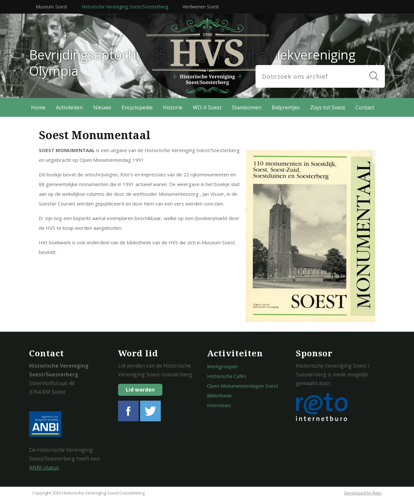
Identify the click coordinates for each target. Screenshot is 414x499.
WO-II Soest (207, 107)
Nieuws (102, 107)
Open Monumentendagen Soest (242, 386)
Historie (172, 107)
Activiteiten (69, 107)
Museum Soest (51, 7)
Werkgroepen (222, 366)
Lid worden (140, 389)
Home (38, 107)
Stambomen (246, 107)
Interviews (219, 405)
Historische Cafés (226, 376)
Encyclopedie (137, 107)
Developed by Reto (363, 493)
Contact (364, 107)
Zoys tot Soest (327, 107)
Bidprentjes (286, 107)
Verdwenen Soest (200, 7)
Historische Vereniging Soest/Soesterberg (125, 7)
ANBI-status (44, 467)
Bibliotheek (219, 395)
